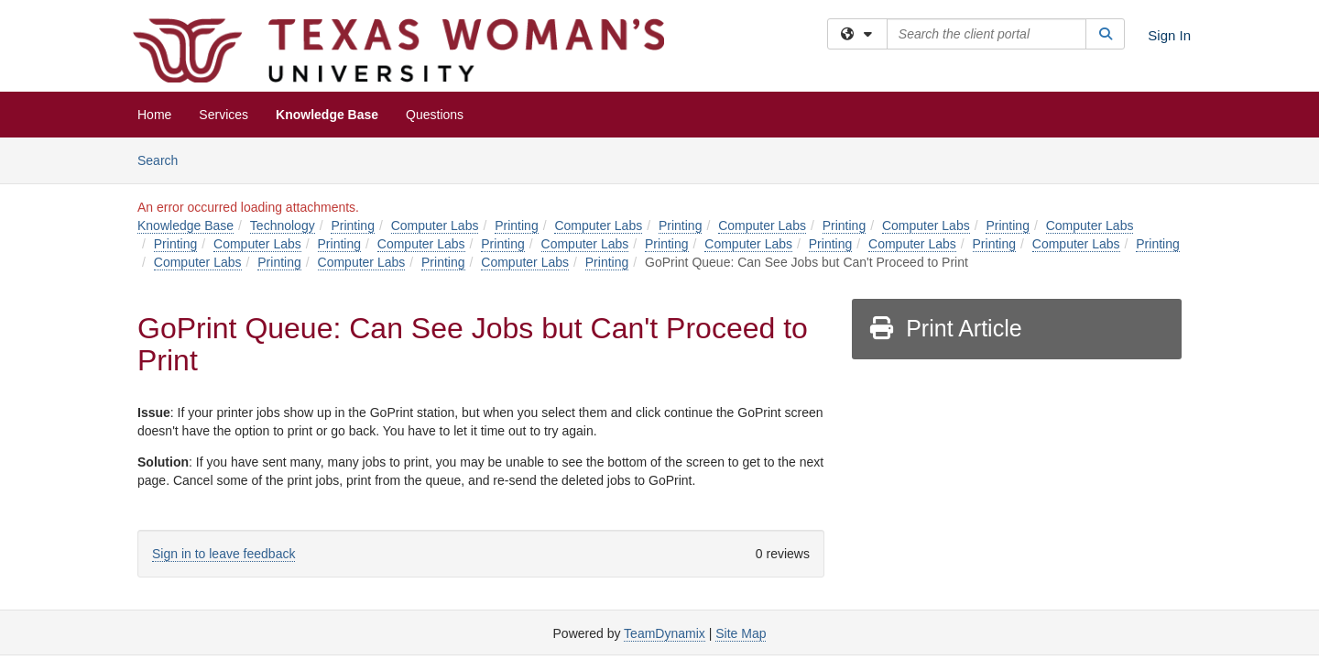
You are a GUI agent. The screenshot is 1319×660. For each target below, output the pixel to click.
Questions (434, 114)
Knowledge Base (327, 114)
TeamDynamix (664, 633)
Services (223, 114)
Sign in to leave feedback (223, 553)
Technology (282, 225)
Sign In (1169, 35)
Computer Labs (435, 225)
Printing (352, 225)
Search (164, 159)
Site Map (740, 633)
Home (154, 114)
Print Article (944, 328)
